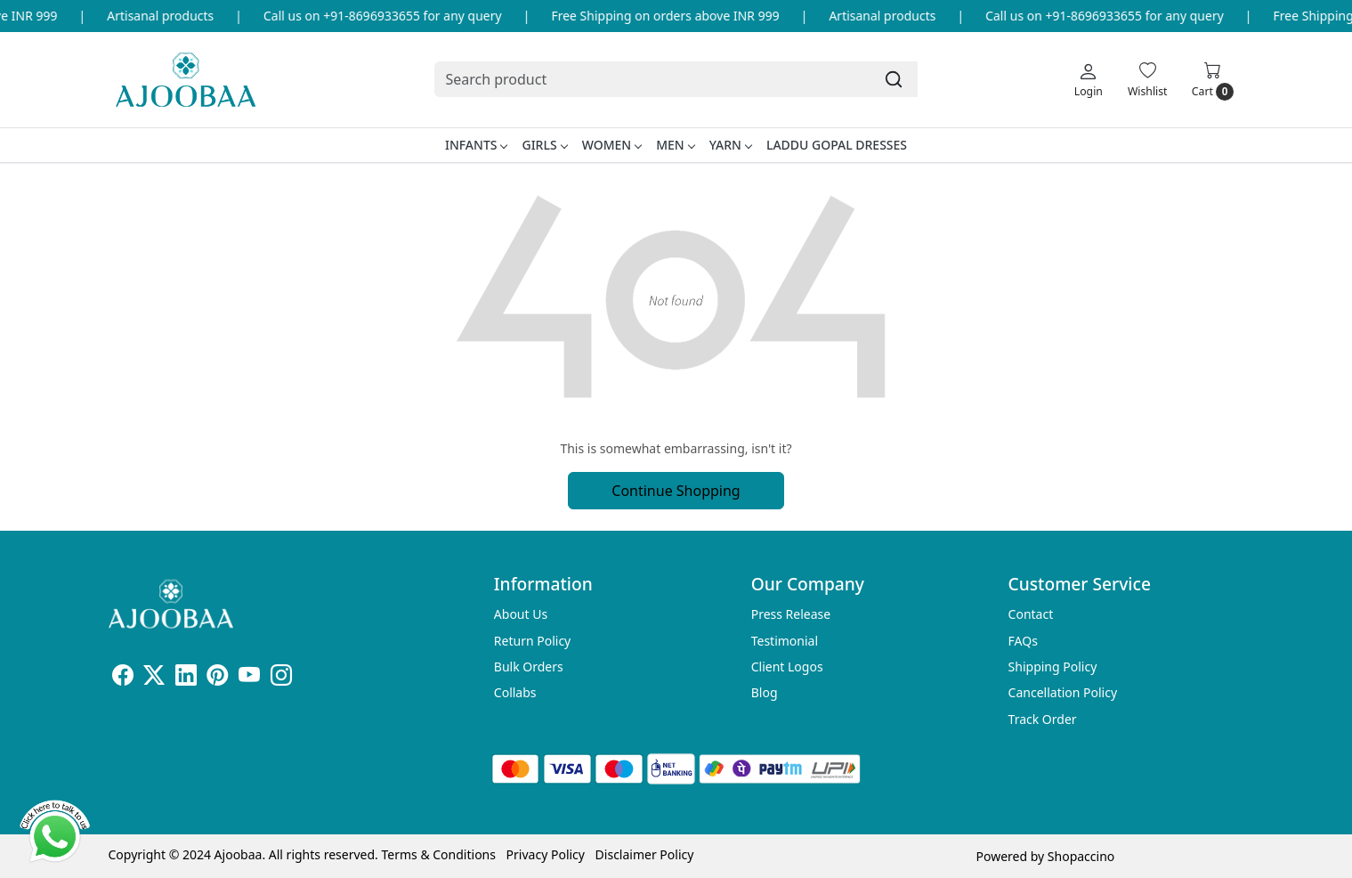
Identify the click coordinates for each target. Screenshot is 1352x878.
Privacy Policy (545, 854)
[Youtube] (249, 678)
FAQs (1023, 640)
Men (675, 144)
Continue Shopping (675, 490)
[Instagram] (281, 678)
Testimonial (784, 640)
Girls (544, 144)
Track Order (1042, 719)
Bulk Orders (528, 666)
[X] (154, 678)
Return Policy (532, 640)
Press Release (791, 614)
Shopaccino (1081, 856)
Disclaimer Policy (644, 854)
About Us (520, 614)
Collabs (515, 692)
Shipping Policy (1052, 666)
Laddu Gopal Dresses (836, 144)
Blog (764, 692)
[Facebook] (123, 678)
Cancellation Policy (1063, 692)
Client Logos (787, 666)
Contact (1031, 614)
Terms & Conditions (438, 854)
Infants (476, 144)
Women (612, 144)
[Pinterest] (217, 678)
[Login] (1088, 79)
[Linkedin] (186, 678)
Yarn (730, 144)
